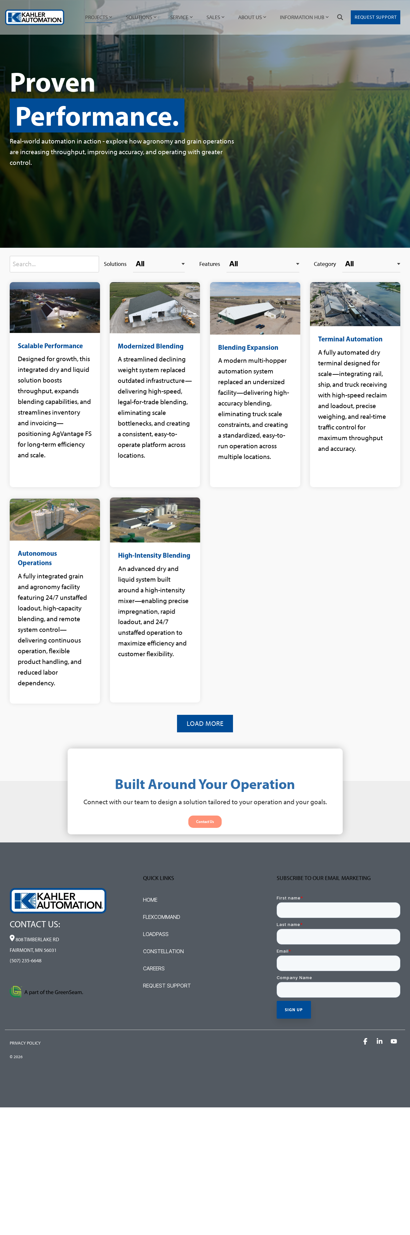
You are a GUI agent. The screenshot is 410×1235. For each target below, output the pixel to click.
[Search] (340, 17)
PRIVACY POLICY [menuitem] (25, 1043)
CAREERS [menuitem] (154, 968)
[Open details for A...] (55, 663)
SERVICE (181, 17)
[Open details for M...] (149, 384)
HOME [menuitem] (150, 900)
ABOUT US (252, 17)
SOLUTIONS (141, 17)
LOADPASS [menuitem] (156, 934)
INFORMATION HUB (304, 17)
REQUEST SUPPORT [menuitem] (167, 985)
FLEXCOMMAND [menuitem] (161, 917)
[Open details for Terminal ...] (338, 384)
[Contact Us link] (205, 854)
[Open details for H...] (149, 663)
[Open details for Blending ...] (243, 384)
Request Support (375, 17)
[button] (365, 1041)
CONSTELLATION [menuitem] (163, 951)
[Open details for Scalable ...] (55, 384)
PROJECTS (98, 17)
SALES (215, 17)
